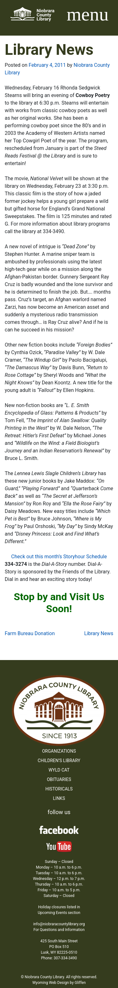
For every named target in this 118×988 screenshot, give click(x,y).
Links (59, 798)
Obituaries (59, 779)
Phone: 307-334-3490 (59, 958)
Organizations (59, 751)
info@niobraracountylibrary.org (59, 924)
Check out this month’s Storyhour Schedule (59, 557)
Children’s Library (59, 760)
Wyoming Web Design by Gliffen (59, 982)
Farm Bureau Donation (30, 633)
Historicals (58, 788)
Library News (98, 633)
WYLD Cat (59, 770)
